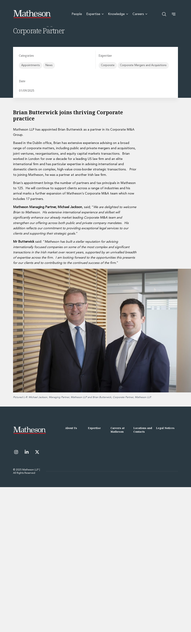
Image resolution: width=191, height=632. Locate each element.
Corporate (108, 65)
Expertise (94, 428)
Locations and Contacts (142, 429)
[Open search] (164, 13)
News (49, 65)
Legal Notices (165, 428)
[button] (173, 13)
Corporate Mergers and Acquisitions (143, 65)
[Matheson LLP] (32, 13)
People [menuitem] (77, 13)
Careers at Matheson (117, 429)
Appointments (30, 65)
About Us (71, 428)
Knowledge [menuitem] (118, 13)
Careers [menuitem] (139, 13)
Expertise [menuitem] (95, 13)
